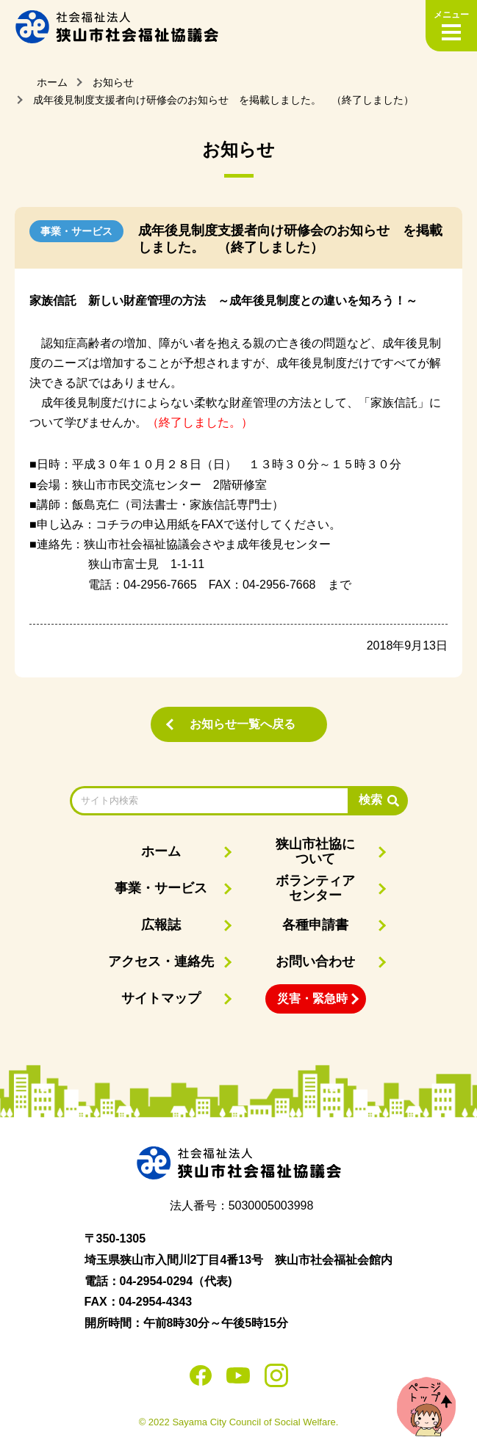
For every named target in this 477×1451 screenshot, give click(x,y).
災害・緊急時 (312, 998)
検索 (370, 799)
